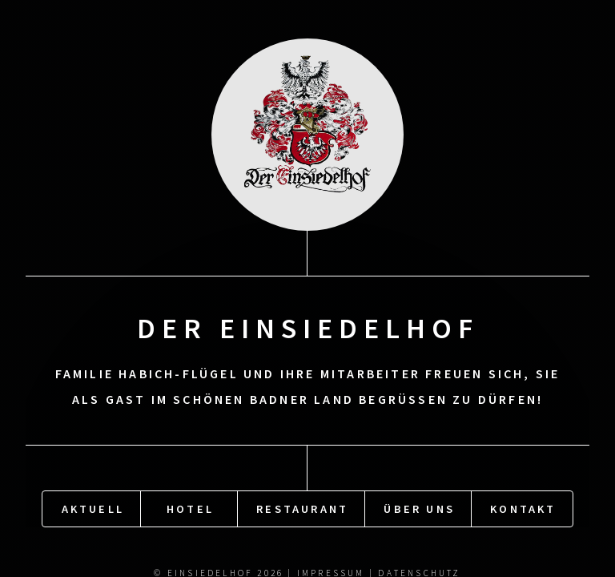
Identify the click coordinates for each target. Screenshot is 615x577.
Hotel (190, 508)
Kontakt (523, 508)
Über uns (419, 508)
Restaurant (302, 508)
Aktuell (93, 508)
